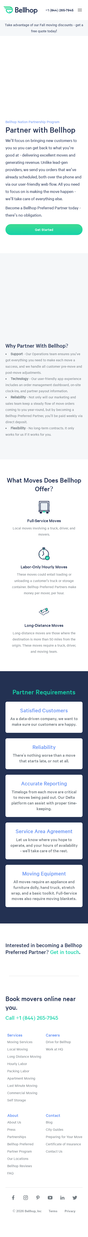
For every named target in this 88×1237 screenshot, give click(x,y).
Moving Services (19, 1042)
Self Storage (16, 1100)
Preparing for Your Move (64, 1136)
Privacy (70, 1211)
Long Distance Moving (24, 1056)
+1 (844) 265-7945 (59, 10)
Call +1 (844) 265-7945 (31, 1017)
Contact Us (54, 1151)
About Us (14, 1122)
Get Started (44, 229)
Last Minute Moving (22, 1085)
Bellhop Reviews (19, 1166)
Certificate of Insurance (63, 1144)
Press (11, 1129)
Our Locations (17, 1158)
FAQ (10, 1173)
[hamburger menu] (79, 10)
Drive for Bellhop (58, 1042)
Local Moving (17, 1049)
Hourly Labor (17, 1063)
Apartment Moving (21, 1078)
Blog (49, 1122)
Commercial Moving (22, 1092)
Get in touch (64, 952)
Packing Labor (18, 1071)
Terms (53, 1211)
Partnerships (16, 1136)
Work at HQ (54, 1049)
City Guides (54, 1129)
